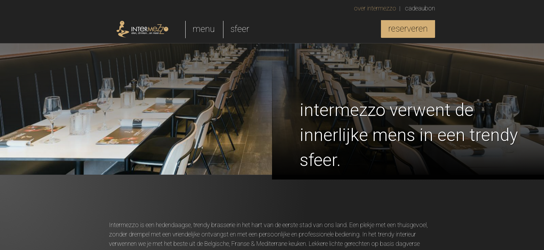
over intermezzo (375, 8)
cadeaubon (420, 8)
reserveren (408, 29)
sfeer (239, 29)
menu (204, 29)
